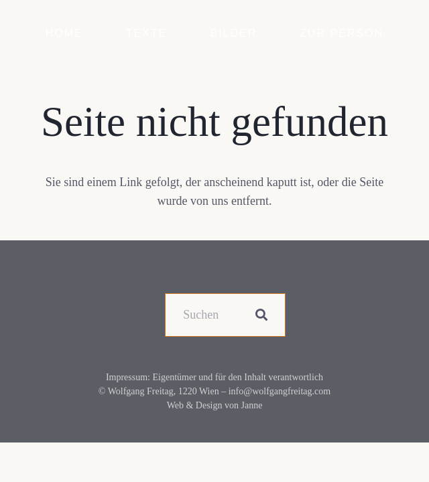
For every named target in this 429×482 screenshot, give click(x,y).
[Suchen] (225, 315)
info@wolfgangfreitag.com (279, 391)
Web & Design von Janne (215, 405)
